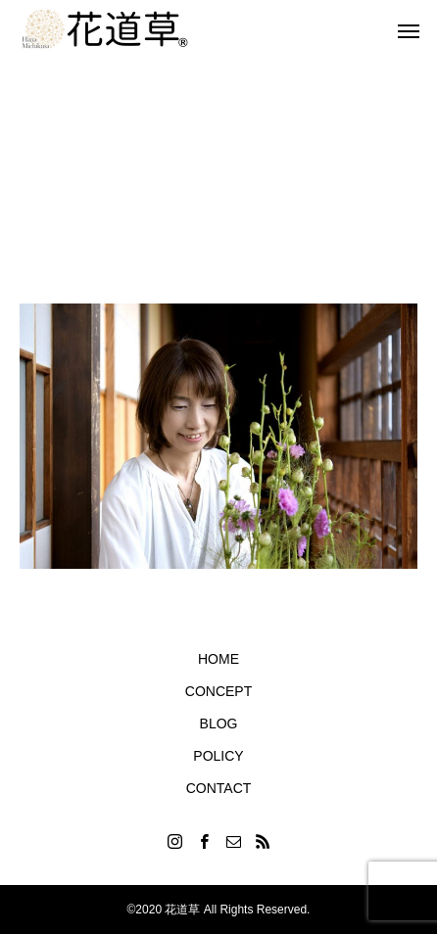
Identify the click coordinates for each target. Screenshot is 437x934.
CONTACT (219, 788)
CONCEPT (218, 691)
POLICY (218, 756)
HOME (218, 659)
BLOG (219, 723)
